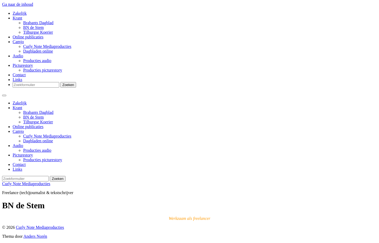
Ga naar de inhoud (17, 4)
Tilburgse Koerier (38, 32)
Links (17, 79)
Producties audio (37, 60)
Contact (19, 75)
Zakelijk (20, 13)
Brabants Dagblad (38, 23)
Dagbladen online (38, 51)
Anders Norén (35, 236)
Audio (18, 56)
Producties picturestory (42, 70)
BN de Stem (33, 27)
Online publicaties (28, 37)
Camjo (18, 41)
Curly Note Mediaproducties (47, 46)
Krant (17, 18)
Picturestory (23, 65)
